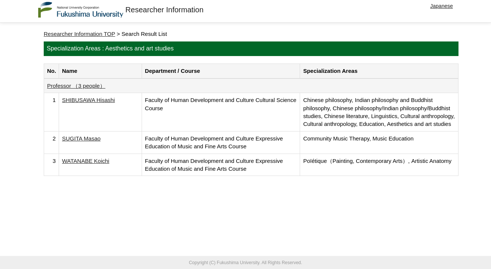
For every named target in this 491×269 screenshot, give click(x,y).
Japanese (441, 6)
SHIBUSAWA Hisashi (88, 100)
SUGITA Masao (81, 138)
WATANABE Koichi (85, 161)
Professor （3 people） (76, 86)
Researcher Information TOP (79, 34)
